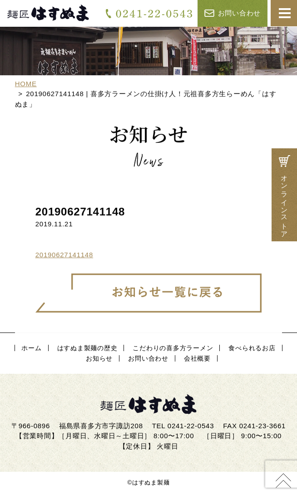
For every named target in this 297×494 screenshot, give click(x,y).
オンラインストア (284, 195)
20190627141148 (64, 255)
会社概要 (197, 358)
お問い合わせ (232, 13)
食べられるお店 (251, 348)
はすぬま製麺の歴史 (87, 348)
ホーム (31, 348)
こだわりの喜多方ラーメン (173, 348)
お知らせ (99, 358)
